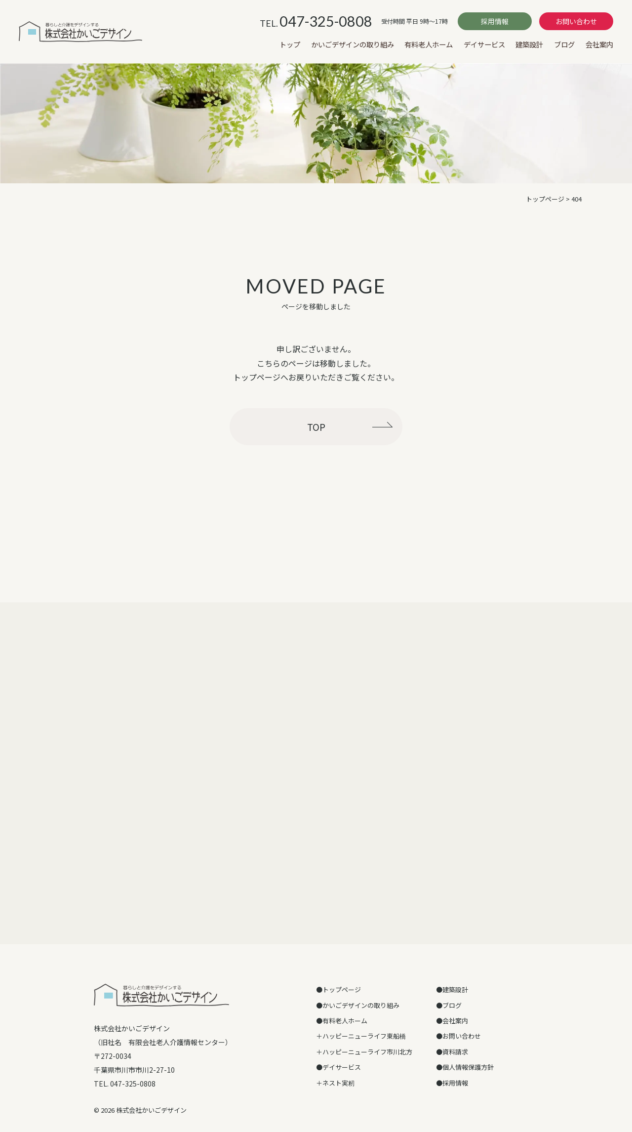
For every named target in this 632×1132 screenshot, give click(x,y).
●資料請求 (452, 1051)
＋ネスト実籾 (335, 1083)
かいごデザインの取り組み (352, 44)
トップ (289, 44)
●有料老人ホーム (341, 1020)
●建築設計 (452, 989)
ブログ (564, 44)
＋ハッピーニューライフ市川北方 (364, 1051)
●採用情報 (452, 1083)
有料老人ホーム (428, 44)
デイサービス (484, 44)
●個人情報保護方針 (465, 1067)
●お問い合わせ (458, 1036)
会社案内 (599, 44)
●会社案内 (452, 1020)
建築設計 (529, 44)
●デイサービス (338, 1067)
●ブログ (449, 1005)
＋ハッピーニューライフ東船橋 (361, 1036)
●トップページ (338, 989)
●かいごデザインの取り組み (357, 1005)
